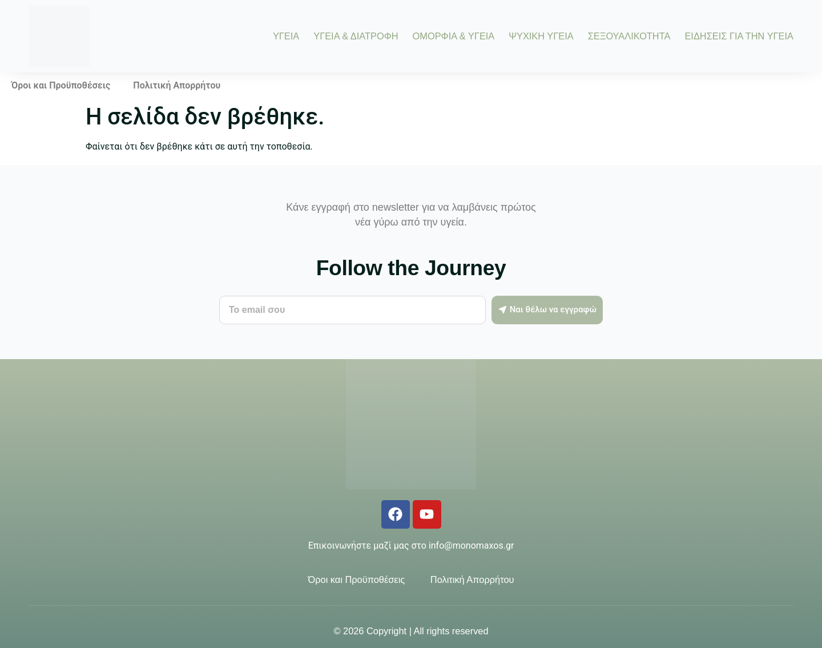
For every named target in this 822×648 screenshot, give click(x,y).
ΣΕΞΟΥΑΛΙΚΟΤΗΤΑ (629, 36)
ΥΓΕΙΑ (286, 36)
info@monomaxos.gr (471, 545)
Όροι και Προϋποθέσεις (60, 85)
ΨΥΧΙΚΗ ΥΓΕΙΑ (541, 36)
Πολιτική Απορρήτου (176, 85)
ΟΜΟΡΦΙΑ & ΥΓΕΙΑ (454, 36)
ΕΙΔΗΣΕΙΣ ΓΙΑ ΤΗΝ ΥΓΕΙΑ (738, 36)
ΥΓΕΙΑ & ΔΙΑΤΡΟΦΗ (355, 36)
